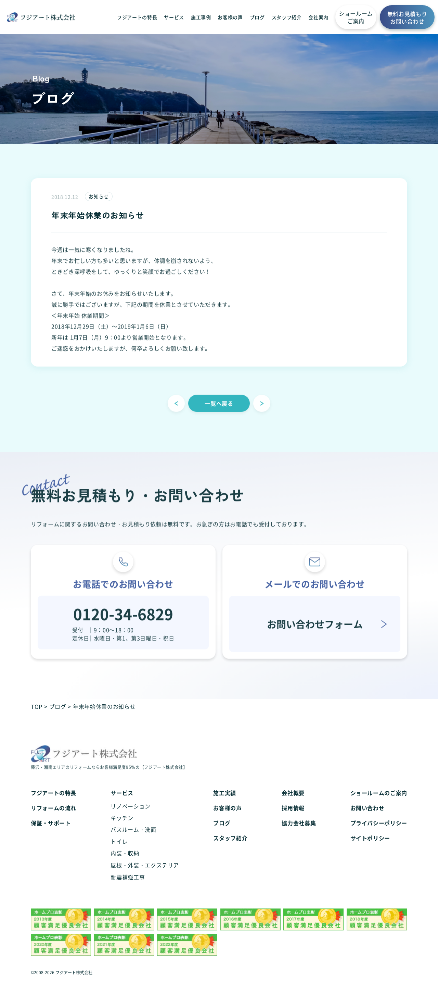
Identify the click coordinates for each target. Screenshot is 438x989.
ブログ (257, 17)
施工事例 (201, 17)
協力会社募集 (299, 833)
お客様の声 (230, 17)
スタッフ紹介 (287, 17)
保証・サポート (50, 833)
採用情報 (293, 818)
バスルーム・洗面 (133, 839)
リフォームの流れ (53, 818)
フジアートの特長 (137, 17)
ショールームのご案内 (378, 803)
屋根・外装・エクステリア (145, 875)
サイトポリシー (370, 848)
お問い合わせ (367, 818)
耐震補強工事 (128, 887)
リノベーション (130, 816)
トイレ (119, 851)
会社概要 (293, 803)
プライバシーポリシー (378, 833)
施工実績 (224, 803)
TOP (36, 706)
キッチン (122, 828)
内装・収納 (125, 863)
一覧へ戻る (219, 412)
